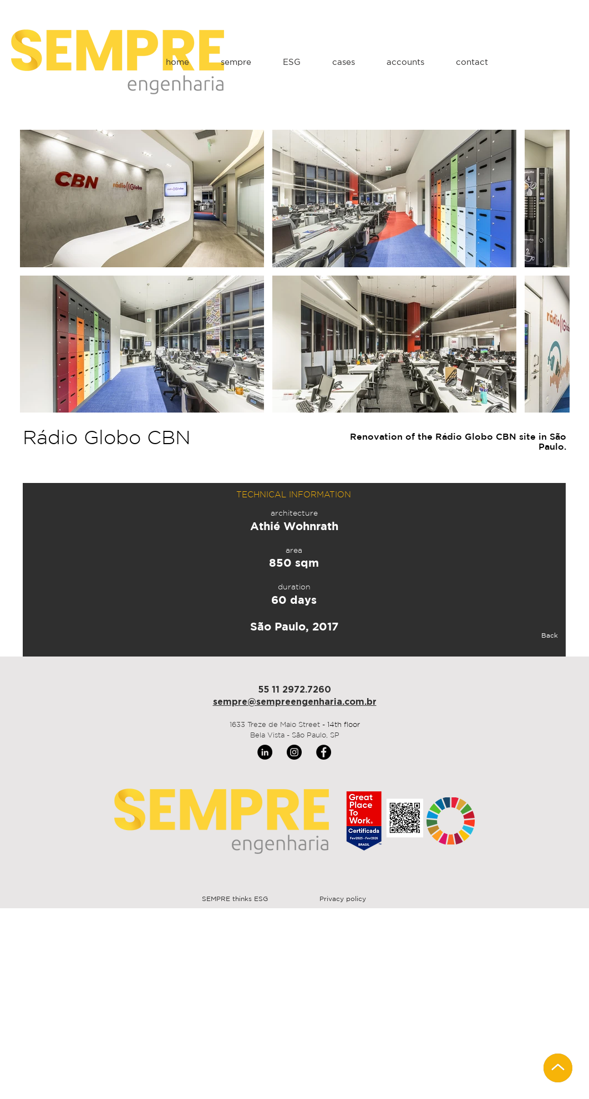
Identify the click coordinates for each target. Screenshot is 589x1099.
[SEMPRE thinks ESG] (235, 899)
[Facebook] (323, 752)
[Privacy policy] (342, 899)
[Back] (521, 636)
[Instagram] (294, 752)
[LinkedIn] (264, 752)
